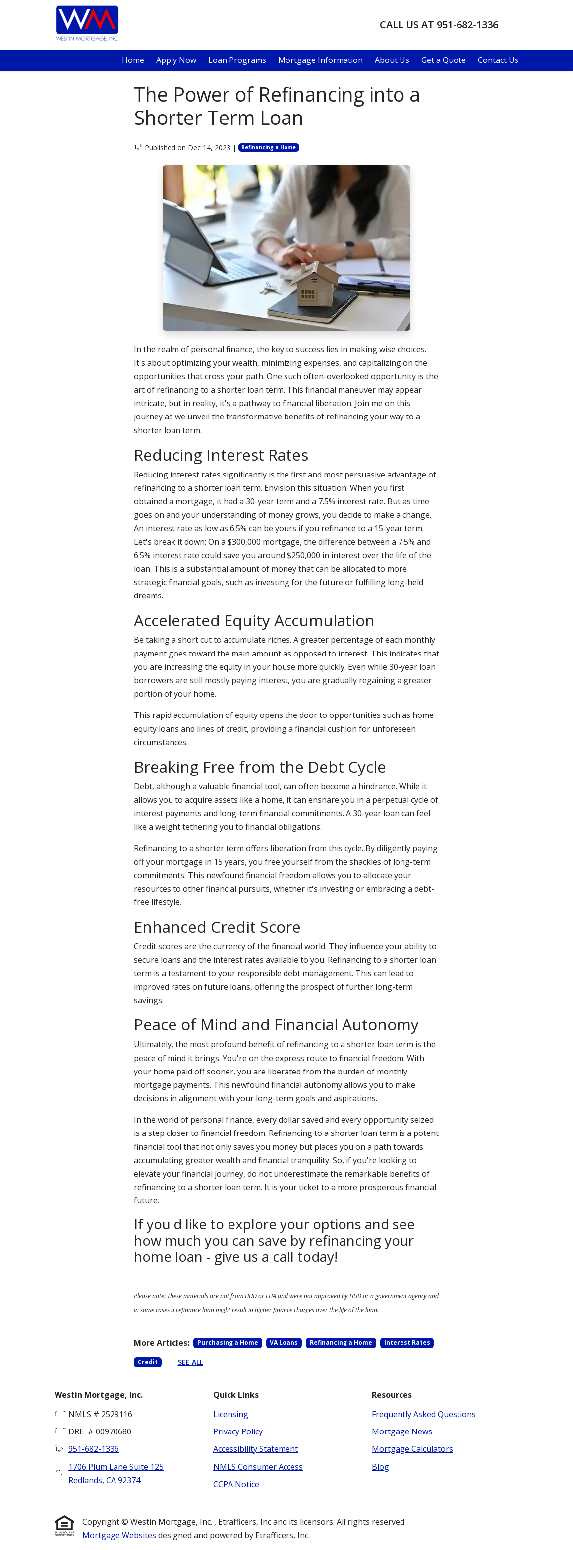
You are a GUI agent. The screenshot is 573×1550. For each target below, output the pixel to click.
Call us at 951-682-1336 (439, 24)
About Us (392, 60)
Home (133, 60)
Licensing (230, 1414)
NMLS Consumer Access (258, 1466)
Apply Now (176, 60)
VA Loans (284, 1342)
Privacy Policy (238, 1431)
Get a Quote (443, 60)
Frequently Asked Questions (424, 1414)
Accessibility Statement (255, 1448)
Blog (380, 1466)
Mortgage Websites (120, 1535)
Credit (148, 1362)
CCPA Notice (236, 1484)
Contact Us (498, 60)
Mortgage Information (320, 60)
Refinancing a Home (268, 147)
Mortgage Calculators (412, 1448)
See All (190, 1362)
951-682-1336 (93, 1448)
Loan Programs (237, 60)
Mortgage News (402, 1431)
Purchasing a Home (227, 1342)
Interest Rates (407, 1342)
